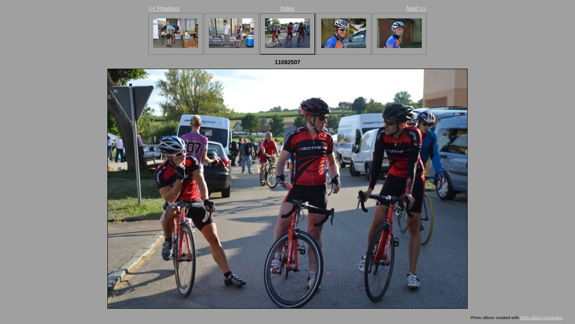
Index (287, 8)
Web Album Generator (541, 317)
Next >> (416, 8)
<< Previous (164, 8)
